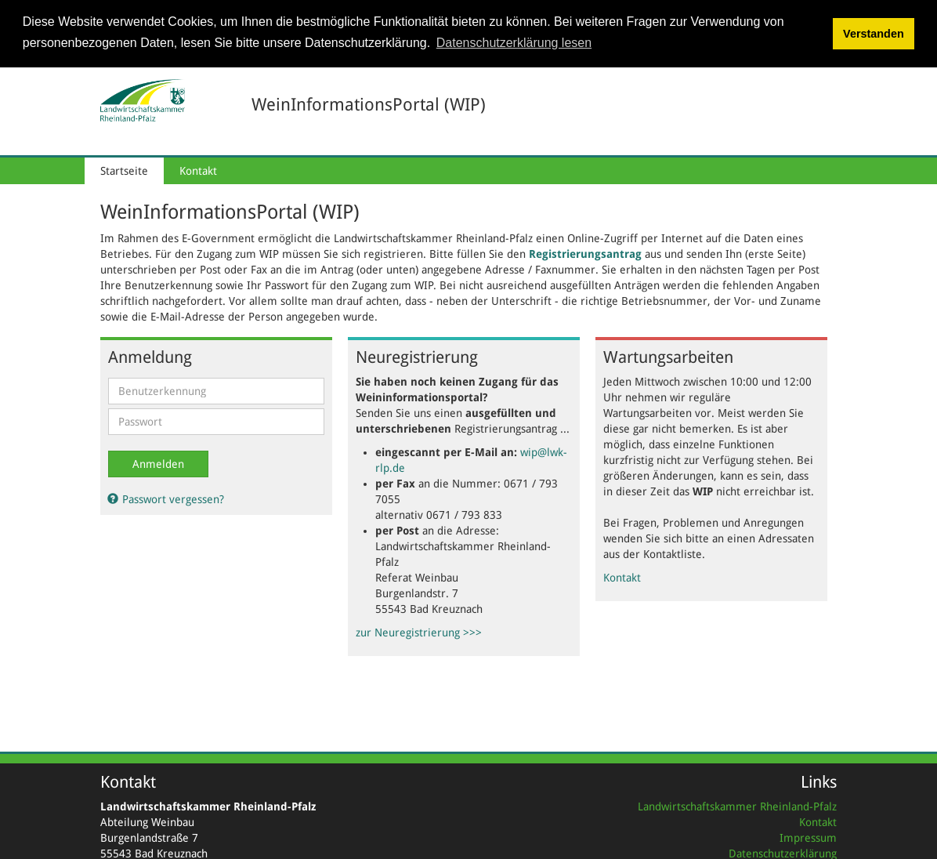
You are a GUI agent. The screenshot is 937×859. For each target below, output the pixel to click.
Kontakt (198, 169)
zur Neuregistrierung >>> (419, 631)
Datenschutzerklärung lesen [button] (514, 42)
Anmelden (158, 462)
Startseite (124, 169)
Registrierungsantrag (585, 252)
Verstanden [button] (873, 33)
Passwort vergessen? (166, 497)
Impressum (808, 837)
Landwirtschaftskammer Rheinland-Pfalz (737, 805)
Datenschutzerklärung (783, 852)
